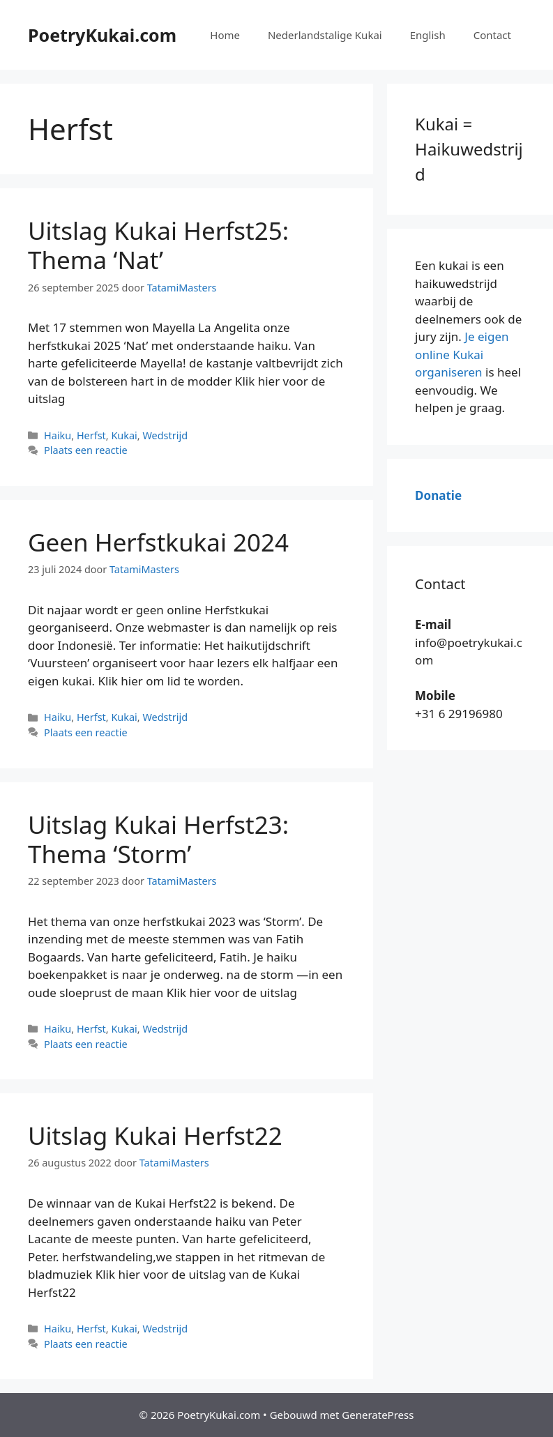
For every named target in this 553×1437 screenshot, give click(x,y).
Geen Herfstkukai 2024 (158, 542)
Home (225, 35)
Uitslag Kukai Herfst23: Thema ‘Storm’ (158, 839)
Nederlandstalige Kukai (325, 35)
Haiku (57, 435)
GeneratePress (378, 1415)
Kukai (124, 435)
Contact (492, 35)
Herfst (91, 435)
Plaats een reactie (85, 450)
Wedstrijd (165, 435)
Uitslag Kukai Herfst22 (155, 1135)
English (428, 35)
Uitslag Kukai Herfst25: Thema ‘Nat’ (158, 245)
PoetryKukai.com (102, 35)
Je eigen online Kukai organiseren (461, 354)
